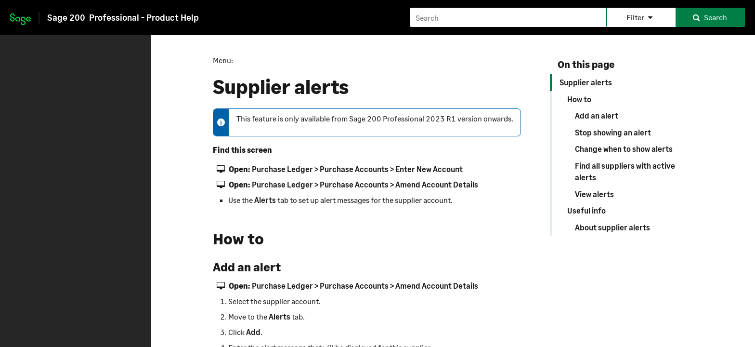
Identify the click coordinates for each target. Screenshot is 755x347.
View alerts (594, 194)
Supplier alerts (586, 82)
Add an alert (596, 115)
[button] (641, 17)
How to (579, 99)
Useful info (586, 210)
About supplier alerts (612, 227)
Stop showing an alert (613, 132)
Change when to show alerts (624, 148)
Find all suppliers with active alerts (625, 171)
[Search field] (577, 17)
